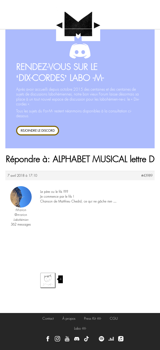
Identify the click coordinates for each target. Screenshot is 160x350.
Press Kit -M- (92, 318)
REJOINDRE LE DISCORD (38, 130)
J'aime (48, 280)
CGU (114, 318)
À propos (68, 318)
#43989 (146, 176)
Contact (48, 318)
